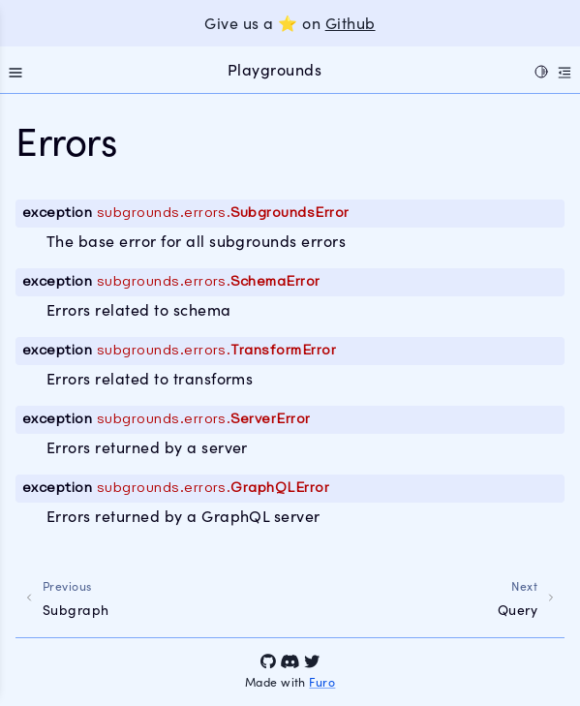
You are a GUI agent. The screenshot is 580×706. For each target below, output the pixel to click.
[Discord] (289, 661)
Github (350, 23)
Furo (322, 682)
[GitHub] (268, 661)
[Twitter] (312, 661)
